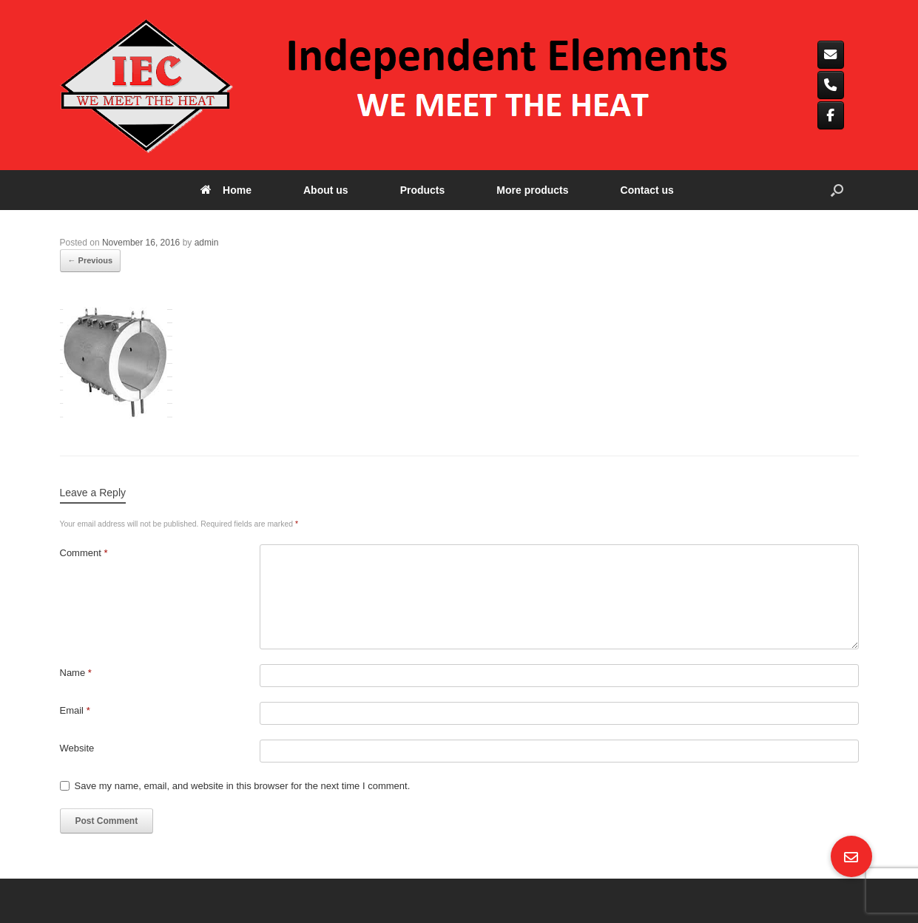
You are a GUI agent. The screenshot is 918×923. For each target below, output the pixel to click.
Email (75, 710)
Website (77, 748)
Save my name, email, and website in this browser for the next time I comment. (243, 785)
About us (325, 190)
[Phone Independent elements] (831, 85)
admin (207, 242)
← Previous (90, 260)
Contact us (647, 190)
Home (226, 190)
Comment (84, 552)
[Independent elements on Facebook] (831, 115)
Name (76, 672)
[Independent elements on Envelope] (831, 55)
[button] (837, 190)
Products (422, 190)
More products (532, 190)
